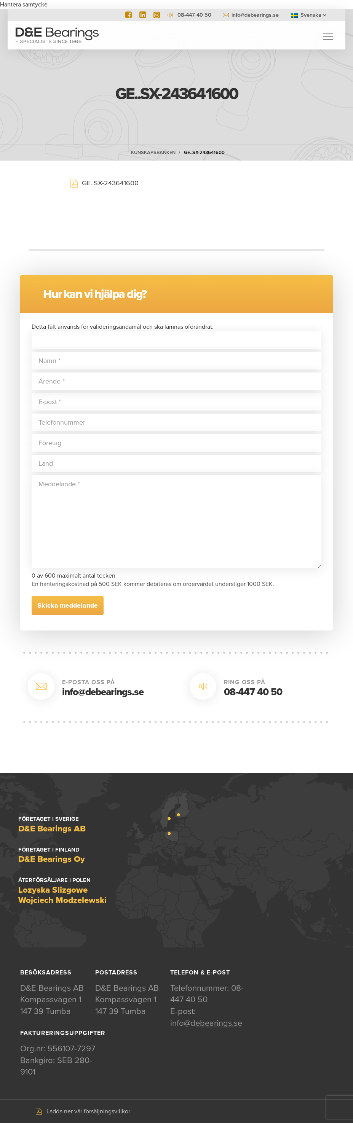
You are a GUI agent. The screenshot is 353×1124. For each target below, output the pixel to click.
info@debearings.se (255, 15)
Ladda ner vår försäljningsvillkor (88, 1112)
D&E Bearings (57, 36)
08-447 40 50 (253, 692)
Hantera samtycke (24, 5)
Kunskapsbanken (153, 153)
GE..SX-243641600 (204, 153)
